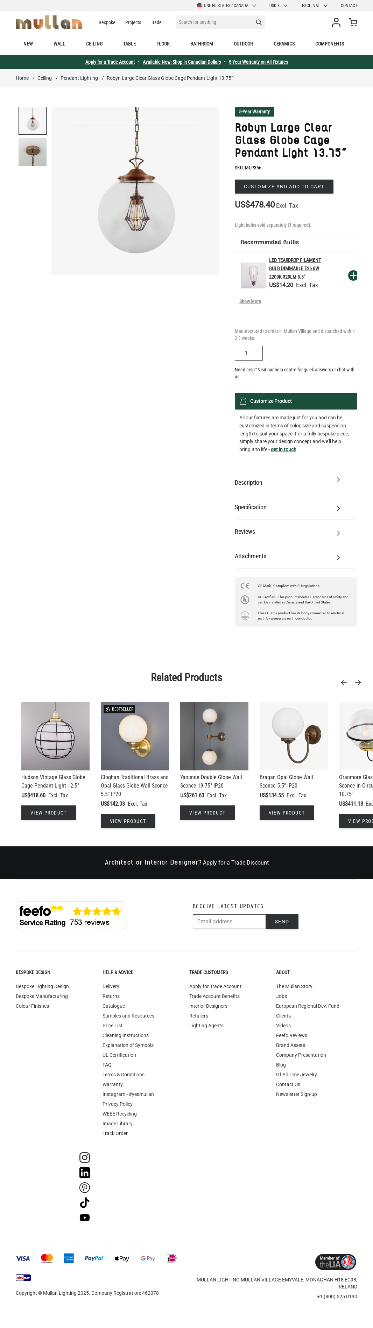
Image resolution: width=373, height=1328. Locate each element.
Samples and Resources (128, 1016)
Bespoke (107, 22)
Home (22, 78)
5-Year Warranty (254, 111)
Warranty (113, 1084)
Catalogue (114, 1006)
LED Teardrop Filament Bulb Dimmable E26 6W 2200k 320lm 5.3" (295, 268)
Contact (349, 5)
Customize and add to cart (284, 186)
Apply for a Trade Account (110, 62)
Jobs (281, 996)
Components (329, 44)
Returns (111, 996)
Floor (162, 44)
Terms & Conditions (124, 1074)
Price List (112, 1025)
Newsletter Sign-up (296, 1094)
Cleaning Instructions (126, 1035)
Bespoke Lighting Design (42, 986)
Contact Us (288, 1084)
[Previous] (346, 682)
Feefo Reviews (291, 1035)
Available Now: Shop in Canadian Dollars (182, 62)
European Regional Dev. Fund (307, 1006)
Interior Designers (208, 1006)
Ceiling (94, 44)
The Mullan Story (294, 986)
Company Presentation (301, 1055)
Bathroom (201, 44)
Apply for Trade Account (215, 986)
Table (129, 44)
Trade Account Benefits (214, 996)
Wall (59, 44)
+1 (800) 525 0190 (337, 1296)
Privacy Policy (118, 1104)
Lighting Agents (206, 1025)
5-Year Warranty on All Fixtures (258, 62)
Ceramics (284, 44)
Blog (281, 1065)
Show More (250, 301)
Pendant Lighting (79, 78)
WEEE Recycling (120, 1114)
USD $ (278, 5)
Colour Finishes (32, 1006)
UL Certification (119, 1055)
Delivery (111, 986)
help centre (285, 369)
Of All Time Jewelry (296, 1074)
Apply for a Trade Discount (236, 862)
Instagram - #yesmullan (128, 1094)
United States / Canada (227, 5)
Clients (283, 1016)
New (28, 44)
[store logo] (49, 22)
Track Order (115, 1133)
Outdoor (243, 44)
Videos (283, 1025)
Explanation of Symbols (128, 1045)
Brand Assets (290, 1045)
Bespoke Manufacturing (42, 996)
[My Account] (338, 22)
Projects (133, 22)
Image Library (118, 1123)
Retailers (198, 1016)
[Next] (360, 682)
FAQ (107, 1065)
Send (282, 921)
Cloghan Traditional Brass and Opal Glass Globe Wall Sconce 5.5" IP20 (135, 785)
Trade (156, 22)
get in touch (283, 449)
